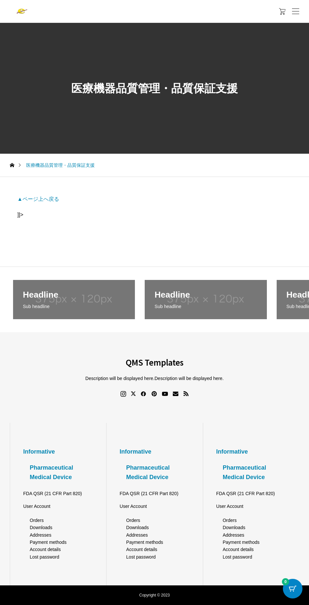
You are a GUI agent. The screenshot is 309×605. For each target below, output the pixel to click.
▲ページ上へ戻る (38, 199)
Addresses (40, 535)
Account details (45, 549)
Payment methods (48, 542)
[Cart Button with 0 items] (292, 588)
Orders (37, 520)
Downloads (41, 527)
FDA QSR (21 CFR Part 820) (52, 493)
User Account (36, 506)
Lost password (44, 557)
